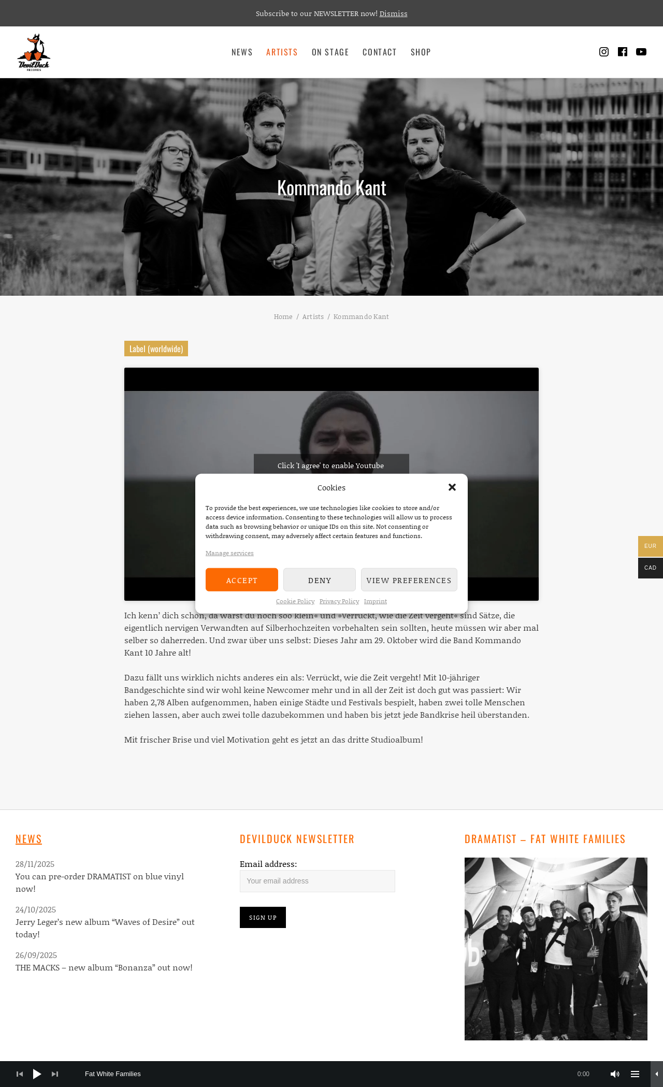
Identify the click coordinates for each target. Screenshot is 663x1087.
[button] (452, 487)
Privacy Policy (339, 601)
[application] (331, 1074)
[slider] (342, 1074)
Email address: (268, 863)
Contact (380, 52)
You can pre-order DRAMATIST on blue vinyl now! (100, 882)
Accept (242, 579)
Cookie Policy (295, 601)
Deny (319, 579)
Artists (282, 52)
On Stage (331, 52)
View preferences (409, 579)
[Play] (37, 1074)
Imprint (375, 601)
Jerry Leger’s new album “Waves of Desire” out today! (105, 928)
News (242, 52)
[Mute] (615, 1074)
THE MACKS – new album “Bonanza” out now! (104, 967)
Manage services (230, 552)
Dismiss (394, 13)
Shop (421, 52)
